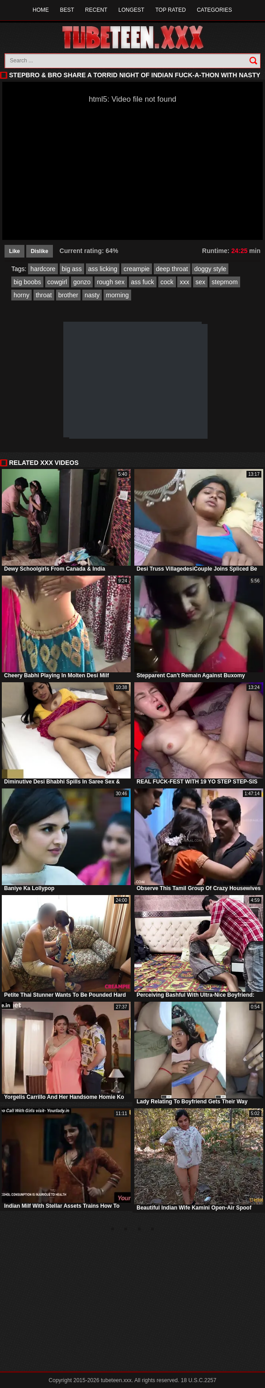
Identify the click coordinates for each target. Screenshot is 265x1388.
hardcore (42, 268)
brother (68, 295)
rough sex (110, 282)
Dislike (39, 251)
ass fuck (142, 282)
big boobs (27, 282)
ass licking (103, 268)
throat (44, 295)
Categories (214, 10)
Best (67, 10)
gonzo (81, 282)
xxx (184, 282)
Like (14, 251)
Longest (131, 10)
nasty (92, 295)
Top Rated (170, 10)
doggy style (210, 268)
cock (167, 282)
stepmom (225, 282)
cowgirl (57, 282)
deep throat (172, 268)
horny (21, 295)
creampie (136, 268)
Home (41, 10)
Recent (96, 10)
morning (117, 295)
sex (200, 282)
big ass (72, 268)
